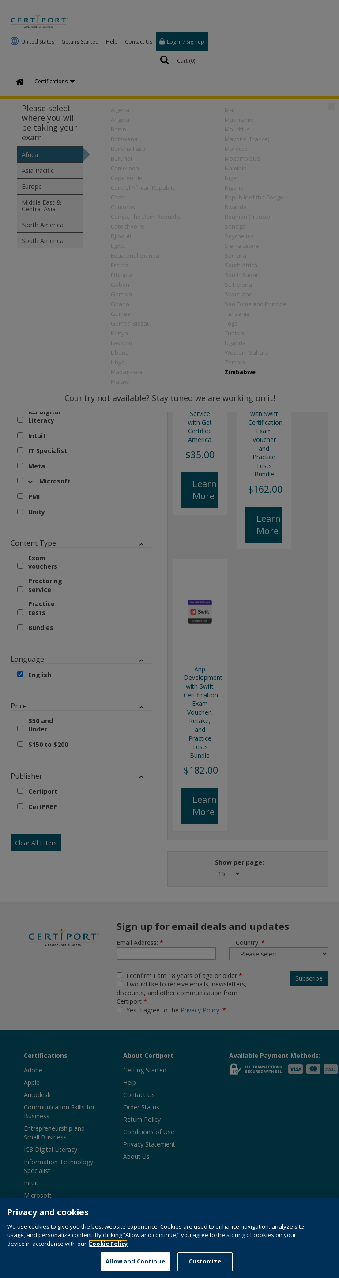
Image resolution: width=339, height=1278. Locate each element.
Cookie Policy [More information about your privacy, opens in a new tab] (108, 1244)
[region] (169, 1238)
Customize (205, 1261)
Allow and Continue (135, 1261)
